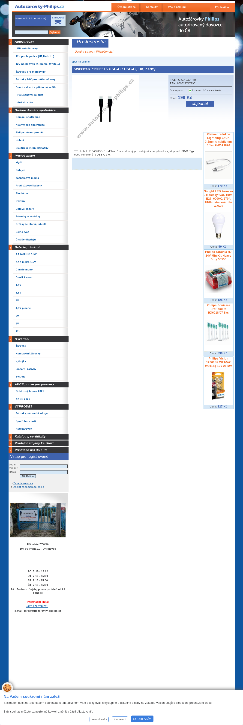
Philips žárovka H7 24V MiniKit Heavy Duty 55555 (218, 255)
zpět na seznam (81, 61)
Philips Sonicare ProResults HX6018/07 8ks (218, 309)
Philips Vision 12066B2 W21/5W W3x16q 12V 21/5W (218, 362)
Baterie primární (27, 247)
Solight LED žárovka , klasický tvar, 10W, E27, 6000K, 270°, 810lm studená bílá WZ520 (218, 199)
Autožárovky (24, 41)
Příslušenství (25, 155)
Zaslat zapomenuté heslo (28, 486)
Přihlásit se (222, 7)
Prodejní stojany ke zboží (34, 443)
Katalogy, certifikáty (30, 436)
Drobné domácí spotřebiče (35, 110)
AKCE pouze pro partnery (34, 384)
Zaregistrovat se (23, 483)
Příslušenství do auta (31, 450)
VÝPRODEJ (23, 406)
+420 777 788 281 (37, 606)
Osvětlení (22, 339)
